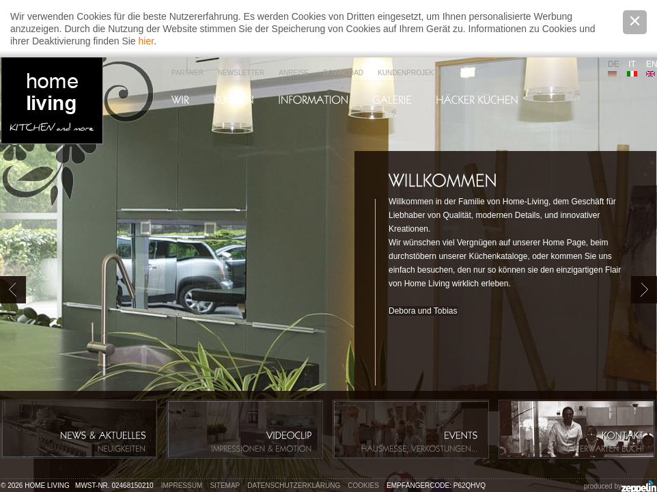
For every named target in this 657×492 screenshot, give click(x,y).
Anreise (294, 73)
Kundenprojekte (410, 73)
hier (146, 41)
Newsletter (241, 73)
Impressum (182, 485)
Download (343, 73)
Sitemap (225, 485)
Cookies (363, 485)
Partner (187, 73)
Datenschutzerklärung (293, 485)
